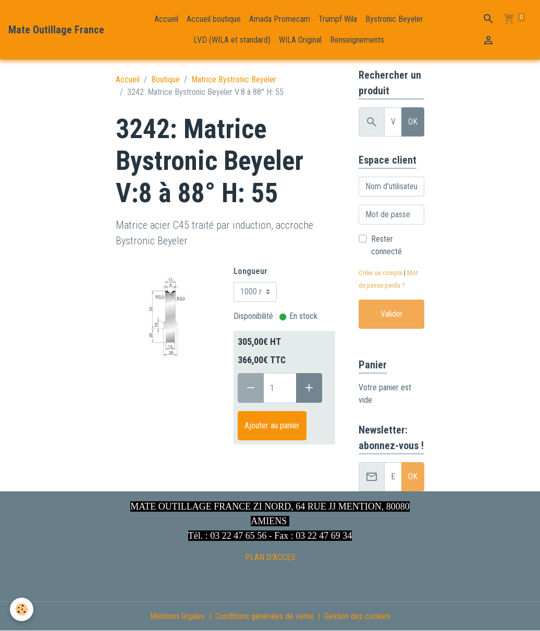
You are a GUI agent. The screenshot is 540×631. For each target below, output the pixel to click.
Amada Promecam (279, 19)
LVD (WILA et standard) (232, 40)
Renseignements (357, 40)
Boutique (165, 79)
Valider (392, 314)
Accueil (166, 19)
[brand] (56, 30)
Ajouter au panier (272, 425)
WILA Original (300, 40)
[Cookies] (22, 609)
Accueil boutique (214, 19)
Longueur (250, 271)
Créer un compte (380, 273)
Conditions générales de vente (264, 616)
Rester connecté (386, 245)
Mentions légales (177, 616)
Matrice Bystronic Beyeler (233, 79)
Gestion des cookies (357, 616)
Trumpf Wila (337, 19)
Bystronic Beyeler (394, 19)
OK (413, 122)
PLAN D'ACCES (270, 557)
